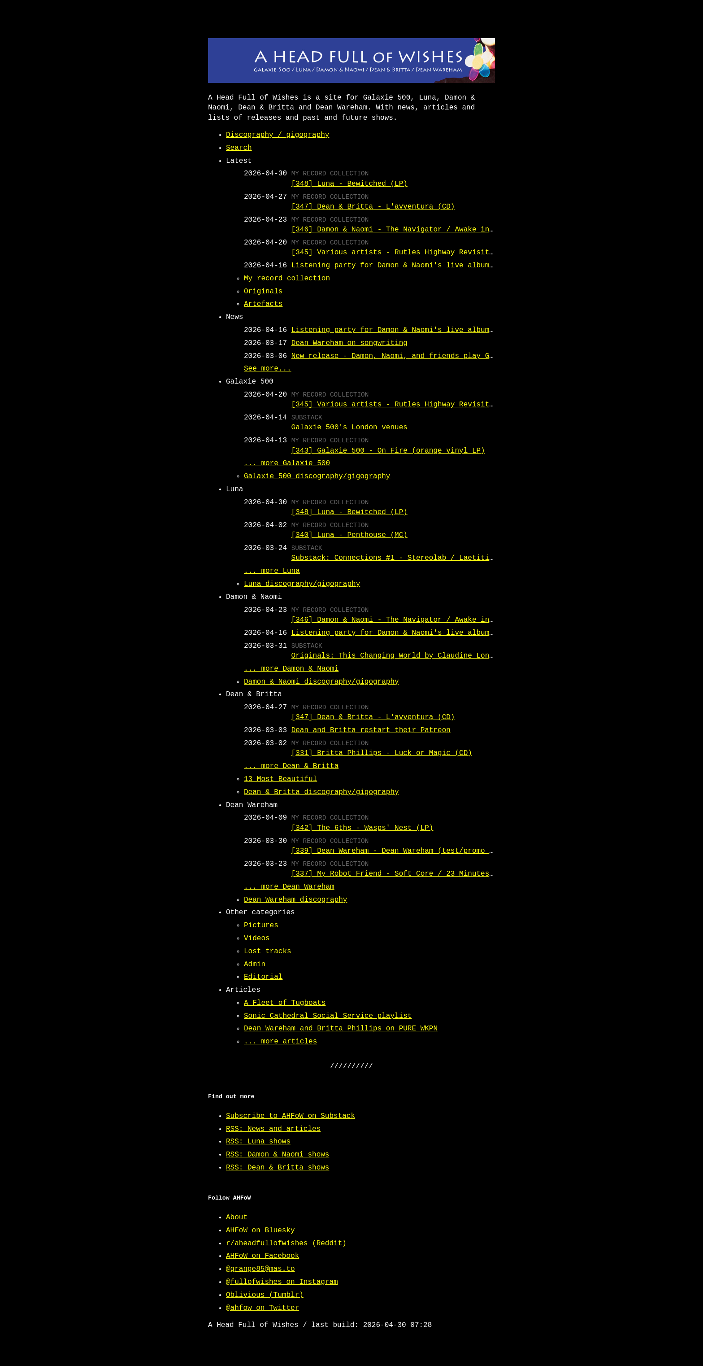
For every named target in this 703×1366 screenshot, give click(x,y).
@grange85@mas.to (260, 1269)
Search (239, 148)
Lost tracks (267, 951)
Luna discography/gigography (302, 584)
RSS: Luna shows (258, 1142)
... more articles (280, 1042)
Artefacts (263, 304)
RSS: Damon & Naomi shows (277, 1155)
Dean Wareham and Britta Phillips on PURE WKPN (341, 1029)
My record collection (287, 279)
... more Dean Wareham (289, 887)
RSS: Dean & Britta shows (277, 1168)
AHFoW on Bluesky (260, 1230)
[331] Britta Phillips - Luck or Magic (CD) (381, 753)
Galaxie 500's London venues (349, 427)
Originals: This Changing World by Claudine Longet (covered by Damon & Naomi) (455, 656)
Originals (263, 292)
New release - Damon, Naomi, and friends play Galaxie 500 (412, 356)
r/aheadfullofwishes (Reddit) (286, 1243)
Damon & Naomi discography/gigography (321, 682)
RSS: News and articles (273, 1129)
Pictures (261, 925)
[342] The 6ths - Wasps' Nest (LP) (362, 828)
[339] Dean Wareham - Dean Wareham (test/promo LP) (396, 851)
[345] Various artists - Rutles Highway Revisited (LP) (405, 252)
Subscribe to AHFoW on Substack (290, 1116)
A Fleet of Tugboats (284, 1003)
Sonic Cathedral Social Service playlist (328, 1016)
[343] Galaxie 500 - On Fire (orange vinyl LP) (388, 451)
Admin (254, 964)
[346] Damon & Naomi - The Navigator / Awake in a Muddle (409, 230)
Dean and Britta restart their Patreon (371, 730)
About (236, 1217)
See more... (267, 369)
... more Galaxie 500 (287, 463)
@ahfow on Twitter (262, 1308)
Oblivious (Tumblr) (265, 1295)
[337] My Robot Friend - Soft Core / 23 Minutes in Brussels (416, 874)
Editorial (263, 977)
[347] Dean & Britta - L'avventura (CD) (373, 207)
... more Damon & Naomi (291, 669)
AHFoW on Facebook (262, 1256)
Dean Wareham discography (295, 900)
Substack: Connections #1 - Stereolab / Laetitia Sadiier (409, 558)
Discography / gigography (277, 135)
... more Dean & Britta (291, 766)
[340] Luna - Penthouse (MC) (349, 535)
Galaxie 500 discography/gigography (317, 476)
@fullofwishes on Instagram (282, 1282)
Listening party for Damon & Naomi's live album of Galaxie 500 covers (437, 266)
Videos (257, 938)
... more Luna (272, 571)
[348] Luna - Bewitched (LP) (349, 184)
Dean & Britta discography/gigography (321, 792)
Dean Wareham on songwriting (349, 343)
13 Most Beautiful (280, 779)
